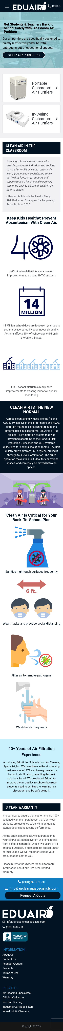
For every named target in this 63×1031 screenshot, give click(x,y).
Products (8, 968)
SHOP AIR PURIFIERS (24, 55)
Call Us (54, 6)
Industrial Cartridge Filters (18, 1006)
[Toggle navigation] (7, 6)
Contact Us (9, 959)
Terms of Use (10, 973)
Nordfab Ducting (12, 1002)
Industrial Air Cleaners (16, 1011)
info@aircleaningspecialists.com (26, 921)
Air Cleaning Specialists (17, 993)
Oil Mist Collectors (13, 997)
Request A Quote (13, 963)
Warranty (8, 977)
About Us (8, 954)
